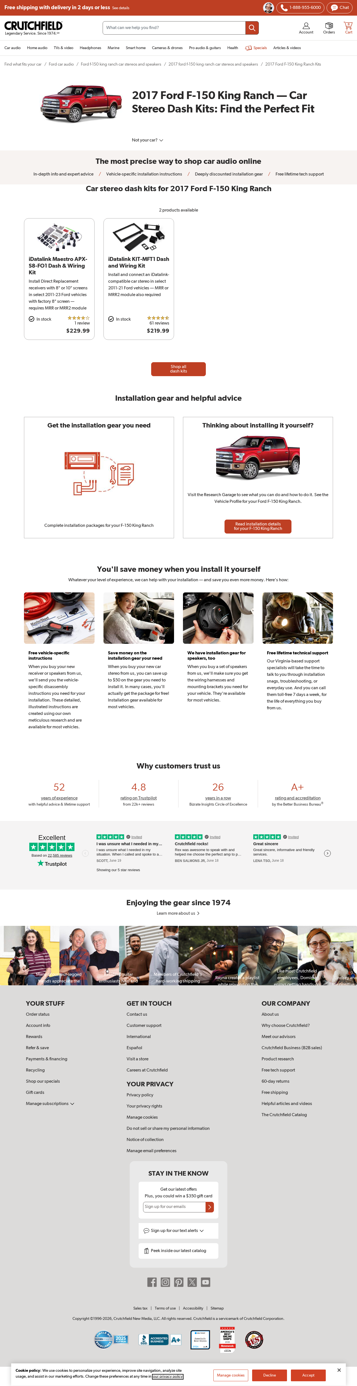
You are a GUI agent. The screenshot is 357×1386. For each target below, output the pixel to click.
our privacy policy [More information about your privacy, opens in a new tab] (168, 1383)
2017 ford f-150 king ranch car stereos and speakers (213, 64)
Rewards (34, 1037)
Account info (38, 1026)
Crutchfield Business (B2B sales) (292, 1048)
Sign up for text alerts (177, 1231)
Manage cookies (142, 1117)
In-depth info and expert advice (63, 174)
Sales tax (140, 1308)
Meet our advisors (279, 1037)
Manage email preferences (152, 1151)
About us (270, 1014)
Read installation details (258, 526)
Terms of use (165, 1308)
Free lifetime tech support (299, 174)
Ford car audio (61, 64)
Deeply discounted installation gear (228, 174)
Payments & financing (46, 1059)
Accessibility (193, 1308)
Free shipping (66, 8)
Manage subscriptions (50, 1104)
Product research (278, 1059)
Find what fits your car (23, 64)
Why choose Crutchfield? (286, 1026)
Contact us (137, 1014)
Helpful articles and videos (287, 1104)
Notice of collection (145, 1140)
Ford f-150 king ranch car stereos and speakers (121, 64)
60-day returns (276, 1081)
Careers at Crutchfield (147, 1070)
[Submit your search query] (252, 28)
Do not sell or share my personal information (168, 1128)
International (139, 1037)
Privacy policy (140, 1095)
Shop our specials (43, 1081)
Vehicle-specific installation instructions (143, 174)
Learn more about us (179, 913)
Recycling (35, 1070)
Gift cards (35, 1092)
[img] (284, 8)
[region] (178, 955)
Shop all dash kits (178, 369)
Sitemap (217, 1308)
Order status (38, 1014)
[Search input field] (181, 28)
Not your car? (147, 140)
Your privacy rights (144, 1106)
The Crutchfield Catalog (284, 1115)
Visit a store (137, 1059)
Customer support (144, 1026)
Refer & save (37, 1048)
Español (134, 1048)
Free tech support (278, 1070)
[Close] (339, 1377)
